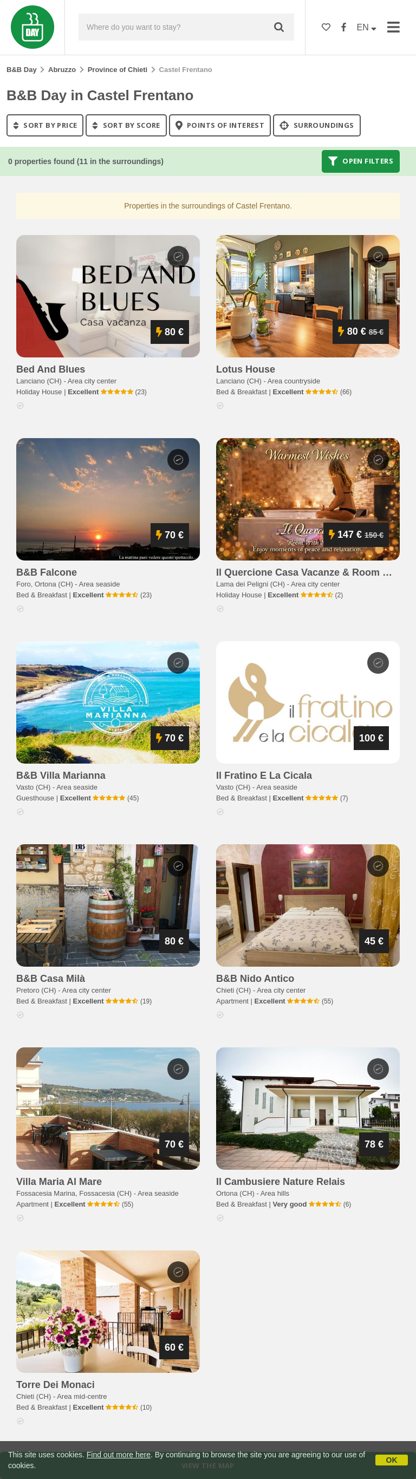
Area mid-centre (82, 1396)
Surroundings (317, 125)
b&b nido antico (255, 978)
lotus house (245, 369)
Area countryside (294, 381)
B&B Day (21, 70)
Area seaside (99, 584)
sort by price (45, 125)
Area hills (275, 1193)
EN (367, 27)
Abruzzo (62, 70)
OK (392, 1460)
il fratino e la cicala (264, 775)
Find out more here (119, 1454)
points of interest (220, 125)
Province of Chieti (118, 70)
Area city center (92, 381)
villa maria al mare (59, 1181)
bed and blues (50, 369)
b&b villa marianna (61, 775)
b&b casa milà (50, 978)
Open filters (360, 161)
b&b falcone (46, 572)
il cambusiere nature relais (280, 1181)
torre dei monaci (55, 1384)
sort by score (126, 125)
